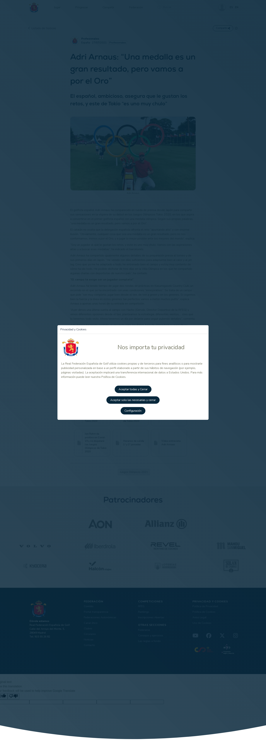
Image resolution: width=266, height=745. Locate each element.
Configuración (133, 410)
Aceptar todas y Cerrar (133, 389)
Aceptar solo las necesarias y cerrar (133, 400)
